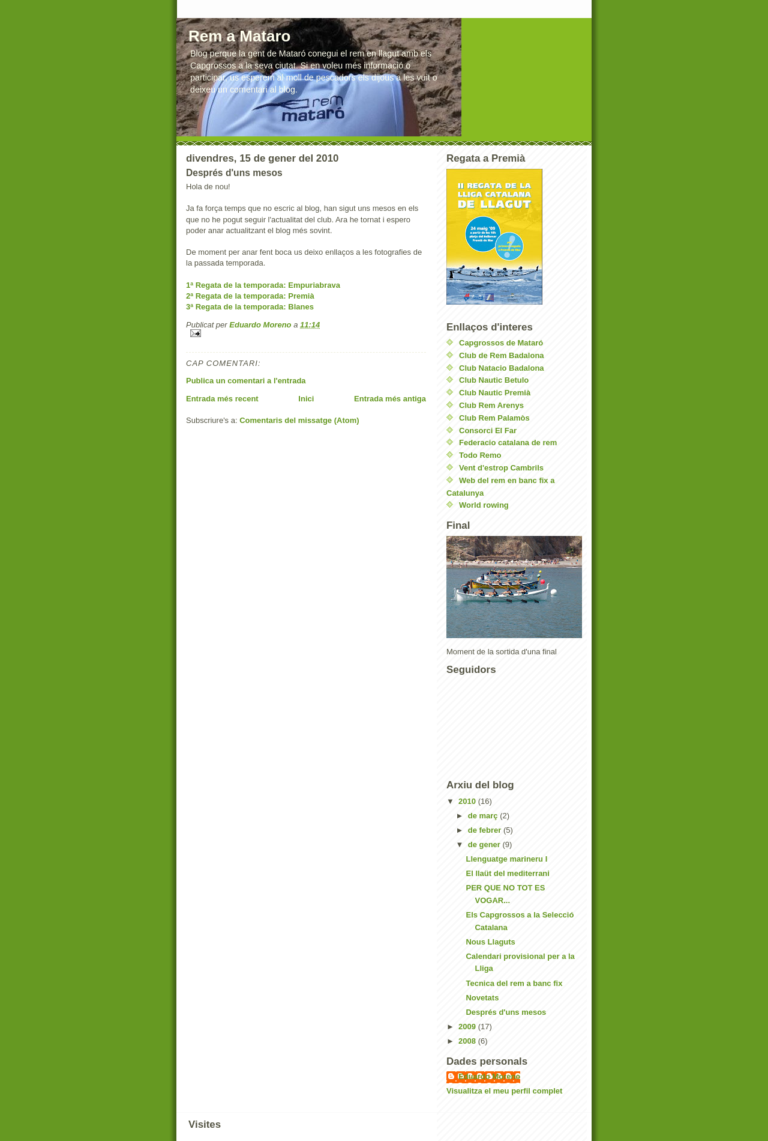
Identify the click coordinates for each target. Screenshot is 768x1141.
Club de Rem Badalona (501, 355)
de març (484, 815)
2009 (468, 1026)
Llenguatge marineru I (506, 858)
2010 (468, 801)
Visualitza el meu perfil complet (504, 1090)
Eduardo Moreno (489, 1076)
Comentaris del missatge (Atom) (299, 420)
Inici (306, 398)
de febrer (485, 830)
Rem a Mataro (239, 36)
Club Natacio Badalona (501, 368)
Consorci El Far (488, 430)
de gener (485, 844)
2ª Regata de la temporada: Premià (250, 295)
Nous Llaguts (490, 941)
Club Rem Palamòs (494, 417)
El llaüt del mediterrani (507, 873)
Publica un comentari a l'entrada (246, 380)
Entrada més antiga (390, 398)
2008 (468, 1040)
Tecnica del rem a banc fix (514, 983)
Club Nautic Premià (494, 392)
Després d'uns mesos (506, 1012)
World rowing (484, 505)
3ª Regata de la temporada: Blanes (250, 306)
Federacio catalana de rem (508, 442)
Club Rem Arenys (491, 405)
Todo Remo (480, 455)
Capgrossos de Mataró (501, 342)
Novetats (482, 997)
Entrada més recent (222, 398)
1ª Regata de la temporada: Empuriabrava (263, 285)
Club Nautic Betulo (494, 380)
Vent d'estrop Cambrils (501, 467)
